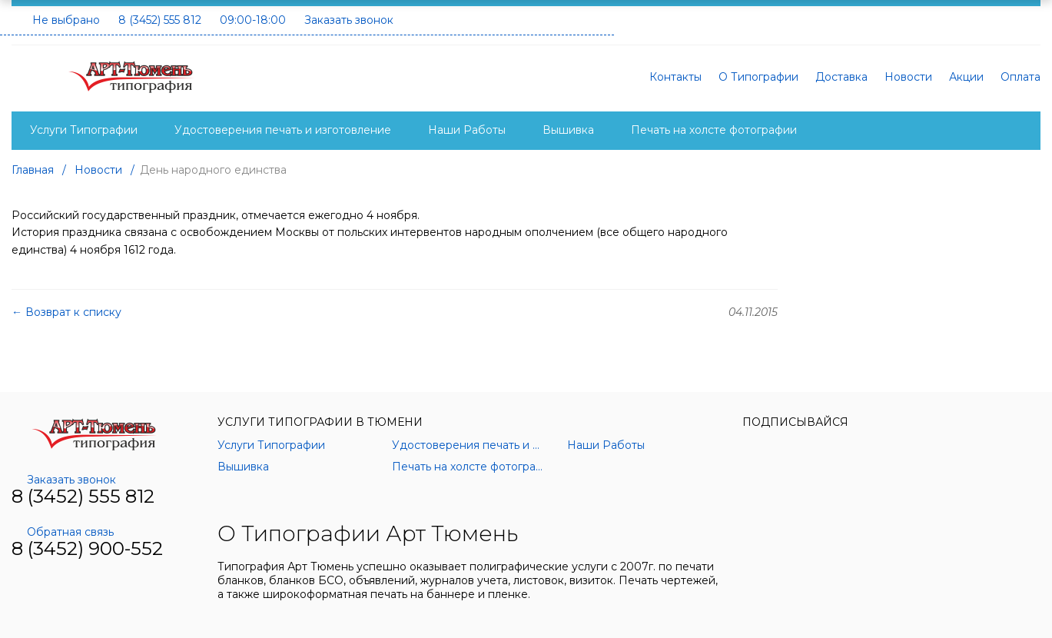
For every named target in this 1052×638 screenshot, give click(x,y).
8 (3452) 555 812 (159, 20)
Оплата (1020, 77)
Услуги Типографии (84, 130)
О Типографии (758, 77)
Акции (966, 77)
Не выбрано (66, 20)
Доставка (841, 77)
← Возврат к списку (66, 312)
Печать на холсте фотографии (714, 130)
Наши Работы (467, 130)
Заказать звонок (348, 20)
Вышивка (568, 130)
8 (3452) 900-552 (87, 548)
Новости (908, 77)
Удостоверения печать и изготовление (282, 130)
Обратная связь (63, 532)
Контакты (675, 77)
